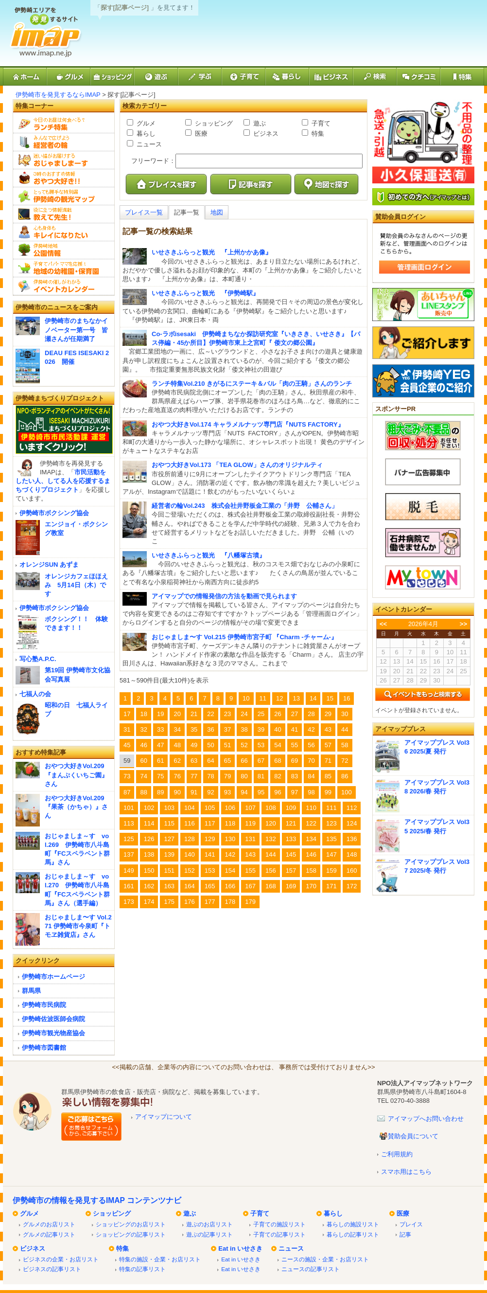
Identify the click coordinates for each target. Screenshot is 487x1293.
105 (210, 807)
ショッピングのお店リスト (131, 1224)
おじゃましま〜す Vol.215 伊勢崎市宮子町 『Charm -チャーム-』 (244, 637)
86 (344, 776)
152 (189, 870)
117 (210, 823)
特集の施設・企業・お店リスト (160, 1259)
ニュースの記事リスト (310, 1269)
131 (250, 839)
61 (160, 760)
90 (177, 792)
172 (352, 886)
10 (246, 698)
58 (344, 745)
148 (352, 854)
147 (331, 854)
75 (160, 776)
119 (250, 823)
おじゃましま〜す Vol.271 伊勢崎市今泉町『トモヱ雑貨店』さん (78, 926)
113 (128, 823)
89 (160, 792)
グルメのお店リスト (49, 1224)
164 (189, 886)
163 (169, 886)
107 (250, 807)
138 (149, 854)
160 (352, 870)
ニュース (148, 144)
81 (261, 776)
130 (230, 839)
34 (177, 729)
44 (344, 729)
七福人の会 (35, 694)
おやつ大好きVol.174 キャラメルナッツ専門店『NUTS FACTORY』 (248, 424)
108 (270, 807)
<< (383, 624)
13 (296, 698)
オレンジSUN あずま (49, 564)
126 (149, 839)
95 (261, 792)
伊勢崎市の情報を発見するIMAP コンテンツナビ (97, 1200)
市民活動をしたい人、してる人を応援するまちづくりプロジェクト (63, 480)
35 (194, 729)
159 (331, 870)
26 (277, 714)
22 (210, 714)
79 (227, 776)
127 (169, 839)
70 (311, 760)
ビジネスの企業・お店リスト (61, 1259)
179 (250, 901)
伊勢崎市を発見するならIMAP (58, 94)
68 (277, 760)
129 (210, 839)
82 (277, 776)
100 (346, 792)
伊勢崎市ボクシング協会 (54, 513)
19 (160, 714)
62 (177, 760)
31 (126, 729)
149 (128, 870)
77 (194, 776)
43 (328, 729)
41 (294, 729)
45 (126, 745)
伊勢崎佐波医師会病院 (53, 1019)
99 (328, 792)
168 (270, 886)
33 (160, 729)
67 (261, 760)
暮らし (145, 133)
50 (210, 745)
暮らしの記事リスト (353, 1234)
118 (230, 823)
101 (128, 807)
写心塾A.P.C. (37, 659)
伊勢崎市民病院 (44, 1004)
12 (279, 698)
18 (143, 714)
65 (227, 760)
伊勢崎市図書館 (44, 1047)
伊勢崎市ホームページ (53, 976)
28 (311, 714)
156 (270, 870)
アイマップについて (163, 1116)
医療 (200, 133)
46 (143, 745)
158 (311, 870)
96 (277, 792)
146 (311, 854)
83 (294, 776)
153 (210, 870)
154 (230, 870)
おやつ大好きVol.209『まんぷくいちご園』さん (76, 774)
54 (277, 745)
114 (149, 823)
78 (210, 776)
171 (331, 886)
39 (261, 729)
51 (227, 745)
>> (463, 624)
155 (250, 870)
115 (169, 823)
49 (194, 745)
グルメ (145, 123)
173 (128, 901)
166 (230, 886)
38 (244, 729)
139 (169, 854)
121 (291, 823)
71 (328, 760)
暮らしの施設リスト (353, 1224)
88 (143, 792)
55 (294, 745)
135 (331, 839)
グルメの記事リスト (49, 1234)
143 (250, 854)
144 (270, 854)
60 (143, 760)
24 (244, 714)
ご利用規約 (397, 1154)
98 (311, 792)
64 (210, 760)
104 (189, 807)
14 (313, 698)
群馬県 (31, 990)
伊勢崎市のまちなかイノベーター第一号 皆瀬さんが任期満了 (76, 329)
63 (194, 760)
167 (250, 886)
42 (311, 729)
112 (352, 807)
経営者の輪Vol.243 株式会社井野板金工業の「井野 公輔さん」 (245, 505)
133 (291, 839)
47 (160, 745)
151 (169, 870)
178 (230, 901)
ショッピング (213, 123)
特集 (317, 133)
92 (210, 792)
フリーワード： (153, 160)
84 (311, 776)
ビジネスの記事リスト (52, 1269)
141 (210, 854)
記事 (405, 1234)
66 (244, 760)
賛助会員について (413, 1136)
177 (210, 901)
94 (244, 792)
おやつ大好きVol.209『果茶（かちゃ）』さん (76, 806)
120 (270, 823)
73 (126, 776)
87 (126, 792)
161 (128, 886)
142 (230, 854)
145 (291, 854)
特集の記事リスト (142, 1269)
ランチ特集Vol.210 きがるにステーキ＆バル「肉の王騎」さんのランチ (252, 383)
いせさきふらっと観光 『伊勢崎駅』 (205, 293)
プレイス (411, 1224)
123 (331, 823)
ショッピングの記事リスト (131, 1234)
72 (344, 760)
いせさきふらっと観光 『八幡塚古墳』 (208, 555)
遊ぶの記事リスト (209, 1234)
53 (261, 745)
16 (346, 698)
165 (210, 886)
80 (244, 776)
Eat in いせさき (240, 1248)
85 (328, 776)
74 (143, 776)
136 (352, 839)
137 (128, 854)
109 (291, 807)
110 (311, 807)
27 (294, 714)
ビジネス (264, 133)
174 (149, 901)
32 (143, 729)
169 (291, 886)
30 (344, 714)
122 (311, 823)
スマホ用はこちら (406, 1171)
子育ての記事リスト (279, 1234)
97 (294, 792)
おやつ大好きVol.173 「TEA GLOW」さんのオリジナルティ (237, 464)
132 (270, 839)
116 (189, 823)
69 (294, 760)
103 (169, 807)
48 (177, 745)
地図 (216, 212)
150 (149, 870)
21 (194, 714)
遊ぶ (258, 123)
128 (189, 839)
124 (352, 823)
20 (177, 714)
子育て (320, 123)
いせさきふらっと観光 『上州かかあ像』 (212, 252)
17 (126, 714)
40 (277, 729)
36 (210, 729)
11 (263, 698)
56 (311, 745)
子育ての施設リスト (279, 1224)
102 (149, 807)
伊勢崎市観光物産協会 (53, 1033)
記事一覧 (186, 212)
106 (230, 807)
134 (311, 839)
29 (328, 714)
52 (244, 745)
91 (194, 792)
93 (227, 792)
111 (331, 807)
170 (311, 886)
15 (329, 698)
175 (169, 901)
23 (227, 714)
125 (128, 839)
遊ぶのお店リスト (209, 1224)
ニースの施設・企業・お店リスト (325, 1259)
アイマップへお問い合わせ (426, 1118)
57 (328, 745)
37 (227, 729)
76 (177, 776)
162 (149, 886)
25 (261, 714)
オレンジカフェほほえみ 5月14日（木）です (76, 585)
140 (189, 854)
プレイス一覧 (144, 212)
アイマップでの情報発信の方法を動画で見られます (224, 596)
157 (291, 870)
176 (189, 901)
